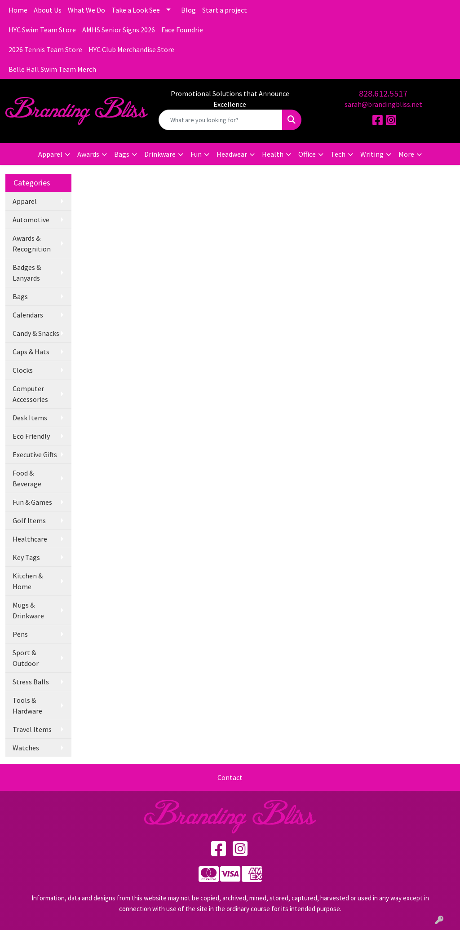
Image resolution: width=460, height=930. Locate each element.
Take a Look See (135, 9)
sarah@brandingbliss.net (383, 104)
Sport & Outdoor (26, 658)
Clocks (23, 370)
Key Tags (26, 557)
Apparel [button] (50, 154)
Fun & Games (32, 502)
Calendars (28, 314)
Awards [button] (88, 154)
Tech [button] (338, 154)
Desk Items (30, 417)
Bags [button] (121, 154)
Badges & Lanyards (27, 272)
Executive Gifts (35, 454)
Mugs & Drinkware (28, 610)
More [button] (406, 154)
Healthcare (30, 538)
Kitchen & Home (28, 581)
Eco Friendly (31, 436)
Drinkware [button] (160, 154)
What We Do (86, 9)
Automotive (31, 219)
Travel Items (32, 729)
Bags (20, 296)
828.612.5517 (383, 93)
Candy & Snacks (36, 333)
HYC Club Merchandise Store (131, 49)
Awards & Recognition (32, 243)
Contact (230, 777)
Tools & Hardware (27, 705)
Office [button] (307, 154)
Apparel (25, 201)
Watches (26, 747)
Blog (188, 9)
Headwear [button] (232, 154)
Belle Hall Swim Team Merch (52, 69)
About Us (48, 9)
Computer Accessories (30, 394)
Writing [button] (372, 154)
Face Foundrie (182, 29)
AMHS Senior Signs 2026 (118, 29)
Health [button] (272, 154)
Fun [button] (196, 154)
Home (18, 9)
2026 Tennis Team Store (45, 49)
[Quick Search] (220, 120)
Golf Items (29, 520)
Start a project (224, 9)
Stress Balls (31, 681)
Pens (20, 634)
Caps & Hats (31, 351)
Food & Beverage (27, 478)
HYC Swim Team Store (42, 29)
